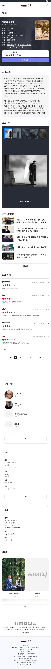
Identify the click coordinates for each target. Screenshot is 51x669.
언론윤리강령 (40, 630)
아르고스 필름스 (10, 523)
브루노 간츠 (10, 45)
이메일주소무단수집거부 (21, 630)
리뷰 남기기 (25, 60)
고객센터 (31, 627)
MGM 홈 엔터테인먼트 (12, 528)
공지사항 (5, 627)
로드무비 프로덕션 (10, 520)
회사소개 (12, 627)
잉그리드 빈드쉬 (10, 468)
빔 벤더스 (10, 42)
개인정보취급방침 (40, 627)
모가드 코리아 (9, 540)
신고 (47, 282)
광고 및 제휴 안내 (22, 627)
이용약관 (32, 630)
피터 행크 (7, 476)
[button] (44, 135)
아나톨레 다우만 (10, 463)
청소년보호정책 (8, 630)
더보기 (25, 266)
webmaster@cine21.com (28, 662)
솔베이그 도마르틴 (25, 45)
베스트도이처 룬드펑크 (12, 525)
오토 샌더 (15, 47)
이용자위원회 (25, 632)
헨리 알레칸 (8, 483)
